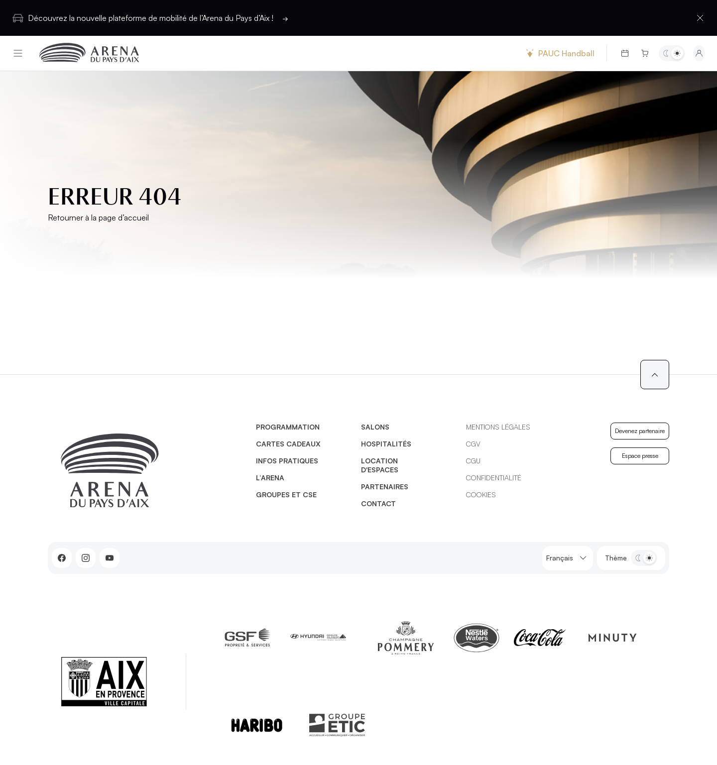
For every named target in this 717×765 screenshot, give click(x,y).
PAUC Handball (559, 53)
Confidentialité (493, 477)
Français (567, 558)
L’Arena (270, 477)
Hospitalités (386, 443)
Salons (375, 427)
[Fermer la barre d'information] (700, 17)
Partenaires (384, 486)
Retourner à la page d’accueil (98, 217)
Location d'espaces (379, 465)
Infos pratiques (287, 460)
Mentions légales (498, 427)
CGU (473, 460)
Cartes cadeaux (288, 443)
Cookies (481, 494)
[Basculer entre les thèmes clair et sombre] (672, 53)
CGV (473, 443)
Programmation (288, 427)
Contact (378, 503)
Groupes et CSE (286, 494)
